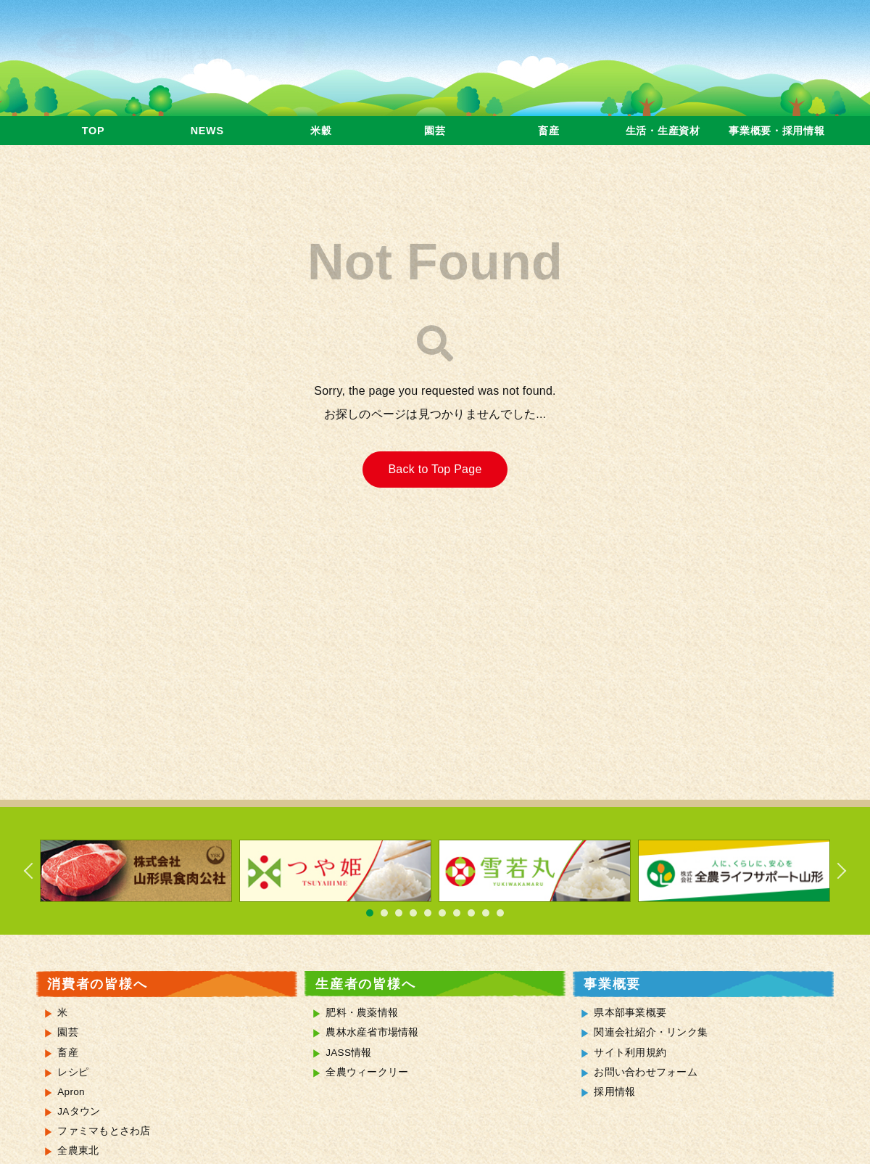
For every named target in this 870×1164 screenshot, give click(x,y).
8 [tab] (471, 913)
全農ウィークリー (367, 1072)
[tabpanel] (136, 871)
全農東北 (78, 1150)
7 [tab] (456, 913)
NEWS (207, 130)
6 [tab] (442, 913)
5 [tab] (427, 913)
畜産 (548, 130)
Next (834, 871)
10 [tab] (500, 913)
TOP (93, 130)
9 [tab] (485, 913)
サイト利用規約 (630, 1052)
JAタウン (78, 1111)
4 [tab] (413, 913)
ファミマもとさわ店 (103, 1131)
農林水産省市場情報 (372, 1032)
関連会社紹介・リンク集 (651, 1032)
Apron (71, 1091)
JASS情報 (349, 1052)
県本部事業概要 (630, 1012)
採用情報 (614, 1091)
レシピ (72, 1072)
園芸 (434, 130)
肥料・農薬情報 (362, 1012)
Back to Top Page (434, 469)
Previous (36, 871)
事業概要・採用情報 (776, 130)
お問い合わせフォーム (645, 1072)
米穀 (320, 130)
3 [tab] (398, 913)
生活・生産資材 (663, 130)
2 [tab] (384, 913)
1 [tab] (369, 913)
